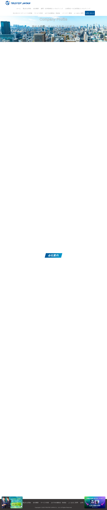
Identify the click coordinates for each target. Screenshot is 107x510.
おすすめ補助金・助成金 (52, 13)
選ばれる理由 (27, 8)
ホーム (19, 8)
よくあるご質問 (79, 13)
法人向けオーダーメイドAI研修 (22, 13)
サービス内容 (38, 13)
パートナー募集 (67, 13)
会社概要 (36, 8)
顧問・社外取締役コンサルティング (52, 8)
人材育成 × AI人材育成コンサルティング (77, 8)
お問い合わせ (90, 13)
